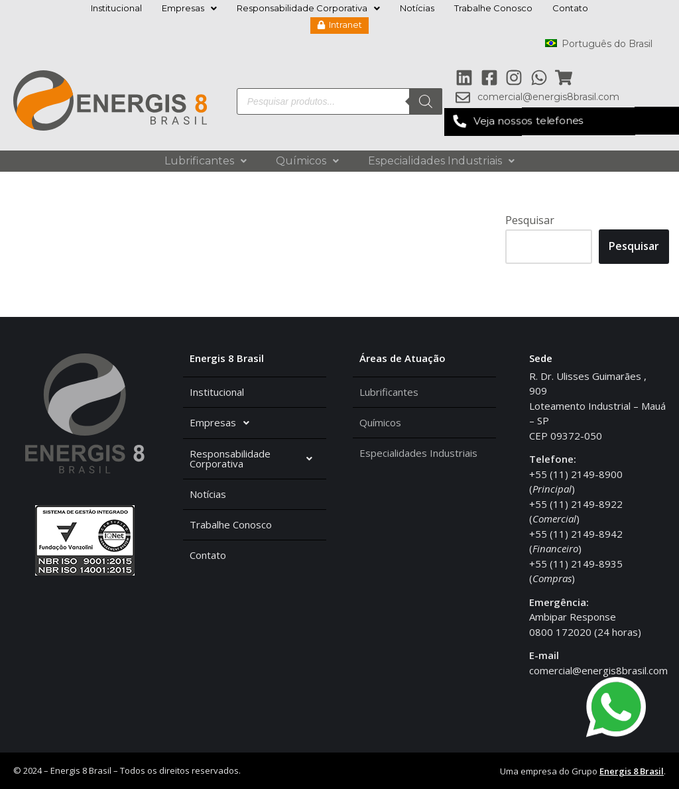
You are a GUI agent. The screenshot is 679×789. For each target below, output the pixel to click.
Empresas (189, 8)
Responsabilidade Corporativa (308, 8)
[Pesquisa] (425, 101)
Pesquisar (529, 220)
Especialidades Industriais (441, 160)
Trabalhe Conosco (493, 8)
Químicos (307, 160)
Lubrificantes (205, 160)
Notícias (417, 8)
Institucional (116, 8)
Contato (570, 8)
